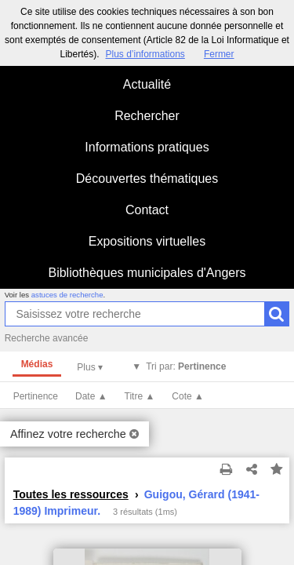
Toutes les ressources (71, 494)
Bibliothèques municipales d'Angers (146, 272)
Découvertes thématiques (147, 178)
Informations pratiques (147, 147)
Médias (37, 364)
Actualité (147, 84)
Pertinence (35, 396)
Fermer (219, 54)
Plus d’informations (144, 54)
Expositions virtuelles (147, 241)
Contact (147, 210)
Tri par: (186, 366)
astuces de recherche (67, 294)
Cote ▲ (188, 396)
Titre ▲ (140, 396)
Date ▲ (91, 396)
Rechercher (147, 115)
